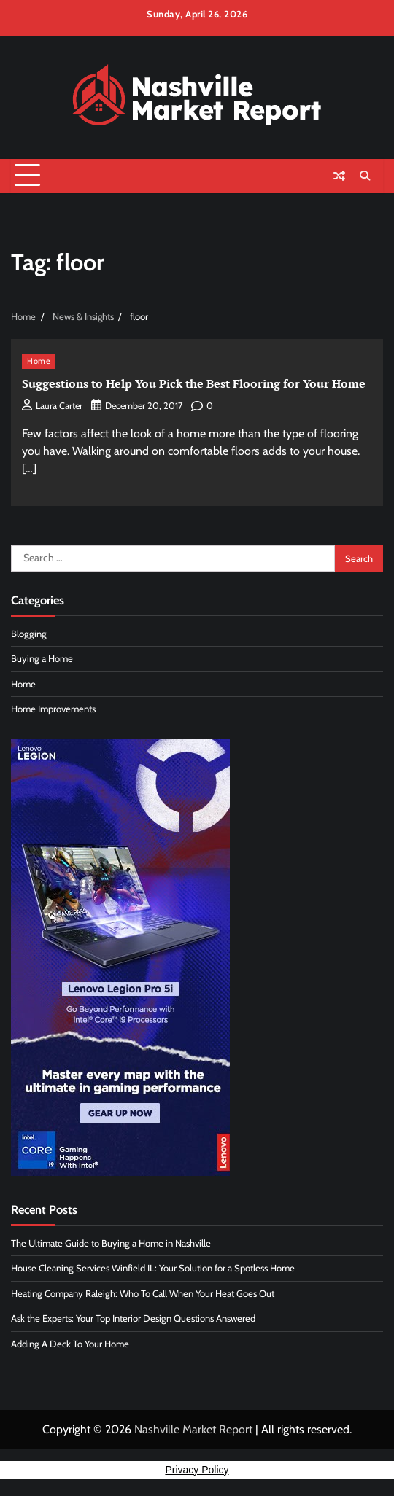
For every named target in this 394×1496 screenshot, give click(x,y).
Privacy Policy (196, 1470)
